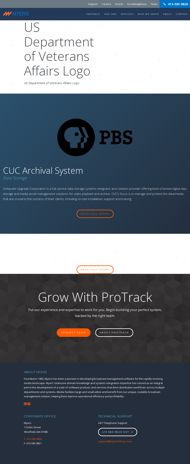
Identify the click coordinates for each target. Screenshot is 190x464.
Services (127, 14)
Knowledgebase (137, 4)
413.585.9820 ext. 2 (117, 431)
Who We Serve (148, 14)
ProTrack (93, 14)
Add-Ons (110, 14)
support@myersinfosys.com (115, 441)
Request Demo (73, 332)
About (167, 14)
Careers (106, 4)
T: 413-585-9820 (33, 439)
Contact (182, 14)
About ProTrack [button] (114, 332)
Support (93, 4)
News (154, 4)
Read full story (95, 269)
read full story (95, 213)
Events (119, 4)
